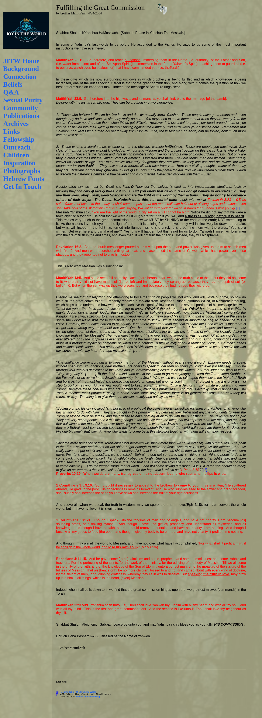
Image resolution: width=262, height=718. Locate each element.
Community (20, 108)
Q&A (11, 92)
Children (16, 155)
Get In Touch (22, 186)
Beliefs (13, 84)
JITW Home (21, 61)
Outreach (17, 147)
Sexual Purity (23, 100)
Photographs (21, 171)
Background (21, 68)
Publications (21, 116)
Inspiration (19, 163)
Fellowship (19, 139)
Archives (16, 123)
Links (11, 131)
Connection (19, 76)
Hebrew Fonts (23, 178)
